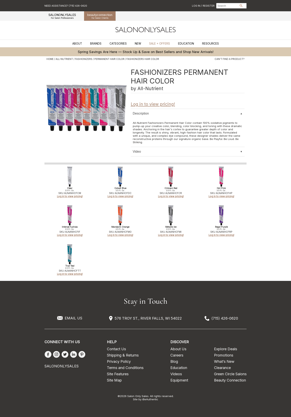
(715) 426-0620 (224, 318)
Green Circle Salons (230, 374)
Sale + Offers (159, 43)
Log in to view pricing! (153, 104)
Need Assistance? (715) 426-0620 (65, 5)
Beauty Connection (230, 380)
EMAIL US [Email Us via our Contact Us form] (73, 318)
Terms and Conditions (125, 368)
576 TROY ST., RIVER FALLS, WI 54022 (148, 318)
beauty (99, 16)
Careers (176, 355)
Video (137, 151)
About (77, 43)
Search (241, 5)
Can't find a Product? (230, 59)
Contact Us (116, 349)
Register (209, 5)
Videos (176, 374)
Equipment (179, 380)
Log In (196, 5)
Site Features (118, 374)
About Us (178, 349)
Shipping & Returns (123, 355)
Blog (174, 361)
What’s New (224, 361)
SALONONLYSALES (62, 16)
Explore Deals (225, 349)
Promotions (223, 355)
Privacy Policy (119, 361)
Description (141, 113)
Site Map (114, 380)
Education (186, 43)
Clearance (222, 368)
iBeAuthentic (150, 399)
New (138, 43)
